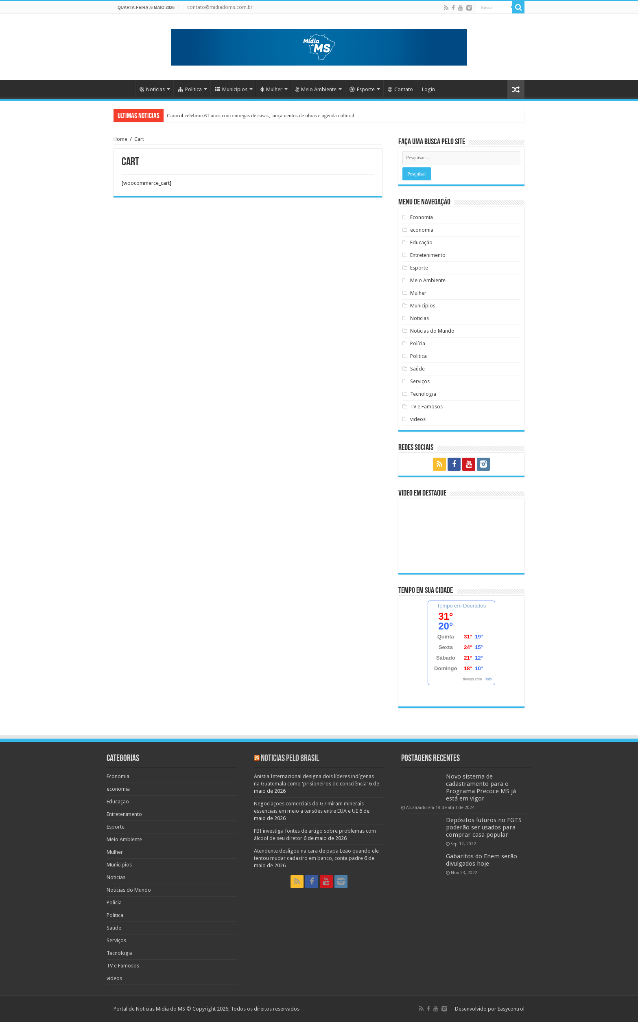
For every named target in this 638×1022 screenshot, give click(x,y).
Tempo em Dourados (461, 606)
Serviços (420, 381)
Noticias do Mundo (432, 331)
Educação (421, 242)
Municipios (231, 89)
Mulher (271, 89)
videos (418, 419)
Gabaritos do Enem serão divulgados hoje (481, 860)
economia (421, 230)
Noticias (152, 89)
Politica (190, 89)
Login (428, 89)
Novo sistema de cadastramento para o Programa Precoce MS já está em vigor (481, 787)
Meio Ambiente (315, 89)
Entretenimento (428, 255)
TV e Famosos (426, 407)
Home (124, 88)
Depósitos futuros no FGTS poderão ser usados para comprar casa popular (484, 827)
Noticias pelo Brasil (290, 758)
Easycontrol (511, 1009)
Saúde (417, 369)
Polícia (417, 343)
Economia (421, 217)
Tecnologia (423, 394)
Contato (400, 89)
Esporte (362, 89)
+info (488, 679)
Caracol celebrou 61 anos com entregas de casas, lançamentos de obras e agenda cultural (260, 115)
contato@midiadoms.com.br (220, 7)
